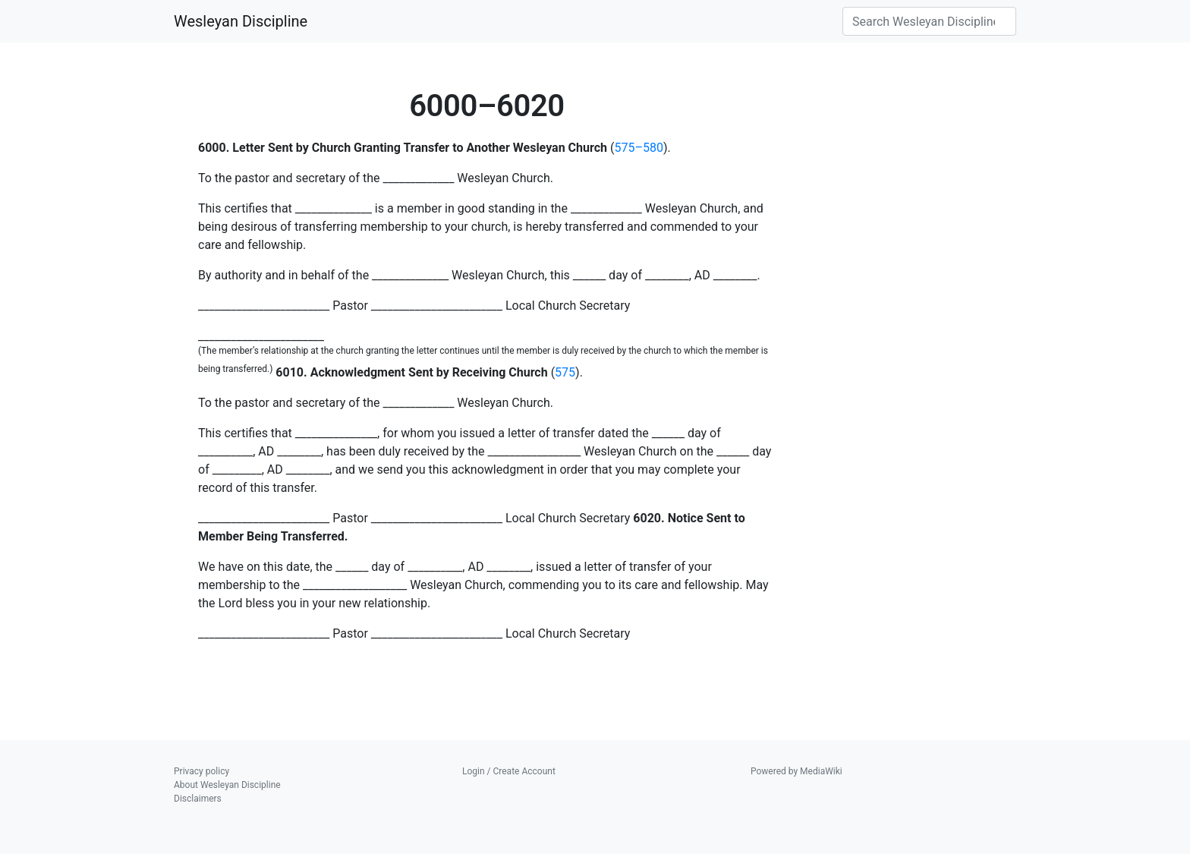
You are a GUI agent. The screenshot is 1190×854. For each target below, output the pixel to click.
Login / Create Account (509, 771)
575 (565, 372)
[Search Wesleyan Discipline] (929, 21)
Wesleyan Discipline (240, 21)
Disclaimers (198, 798)
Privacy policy (201, 771)
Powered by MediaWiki (796, 771)
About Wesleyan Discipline (227, 785)
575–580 (638, 147)
